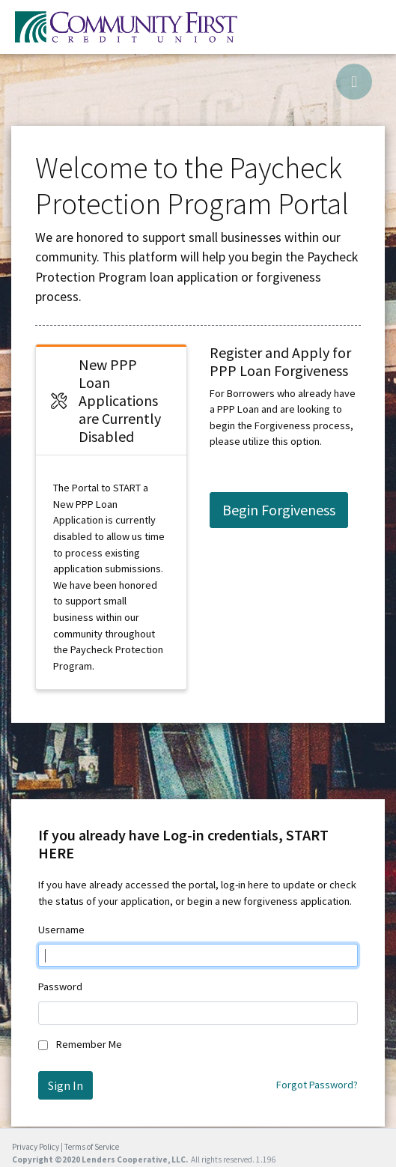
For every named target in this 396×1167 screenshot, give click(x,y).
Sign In (65, 1085)
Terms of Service (91, 1147)
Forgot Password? (317, 1084)
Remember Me (89, 1044)
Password (60, 986)
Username (61, 929)
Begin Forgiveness (278, 509)
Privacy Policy (35, 1147)
